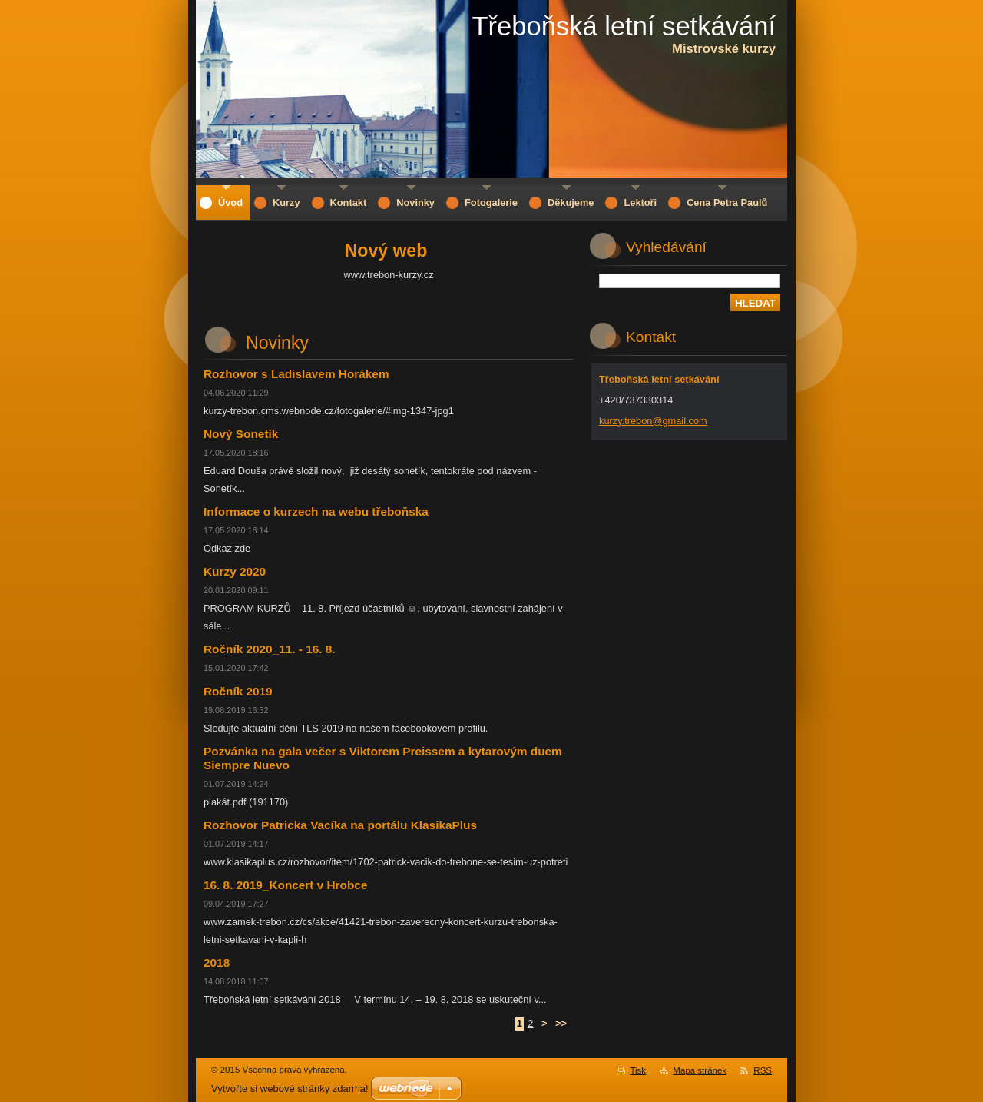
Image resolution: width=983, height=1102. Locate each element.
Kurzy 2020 (235, 571)
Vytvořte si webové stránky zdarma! (290, 1088)
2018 (217, 962)
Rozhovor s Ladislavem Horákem (296, 373)
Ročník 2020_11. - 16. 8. (270, 649)
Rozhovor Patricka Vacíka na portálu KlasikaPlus (340, 824)
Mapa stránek (699, 1070)
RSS (762, 1070)
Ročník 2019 (238, 691)
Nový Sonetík (241, 433)
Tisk (638, 1070)
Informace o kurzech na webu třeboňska (316, 511)
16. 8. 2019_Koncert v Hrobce (285, 884)
